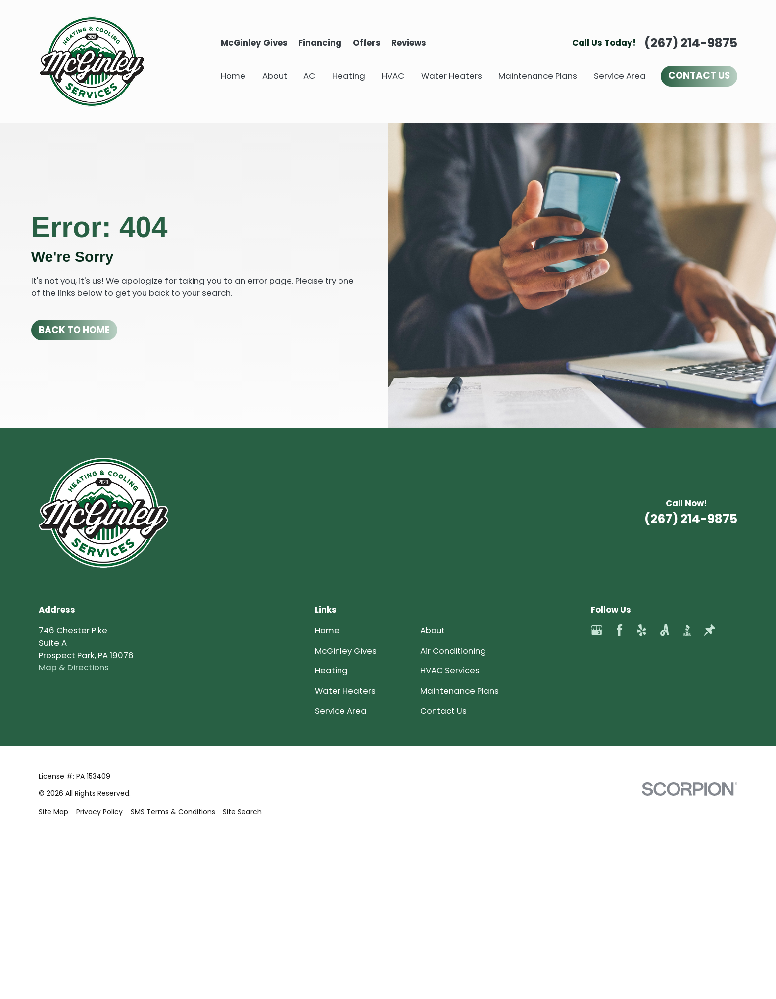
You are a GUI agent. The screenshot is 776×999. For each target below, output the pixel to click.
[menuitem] (53, 979)
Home (327, 630)
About (432, 630)
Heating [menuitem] (348, 76)
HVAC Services (450, 670)
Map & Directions (74, 667)
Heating (331, 670)
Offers (367, 42)
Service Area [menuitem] (620, 76)
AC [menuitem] (309, 76)
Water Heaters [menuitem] (451, 76)
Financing (319, 42)
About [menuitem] (274, 76)
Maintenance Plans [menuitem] (537, 76)
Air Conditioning (453, 651)
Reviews (408, 42)
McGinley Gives (254, 42)
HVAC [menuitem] (393, 76)
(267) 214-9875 (690, 42)
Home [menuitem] (233, 76)
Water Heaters (345, 691)
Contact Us (443, 710)
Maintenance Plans (459, 691)
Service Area (341, 710)
